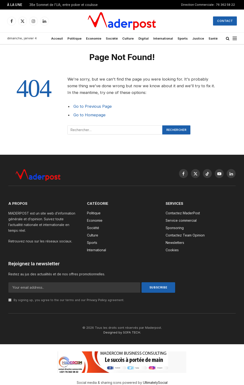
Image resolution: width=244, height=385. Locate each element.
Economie (93, 38)
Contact (225, 21)
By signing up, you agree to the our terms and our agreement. (66, 300)
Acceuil (57, 38)
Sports (183, 38)
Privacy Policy (97, 300)
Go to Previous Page (92, 106)
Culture (128, 38)
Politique (74, 38)
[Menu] (235, 38)
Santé (213, 38)
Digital (143, 38)
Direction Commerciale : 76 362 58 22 (208, 4)
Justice (198, 38)
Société (112, 38)
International (163, 38)
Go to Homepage (89, 115)
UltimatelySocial (155, 382)
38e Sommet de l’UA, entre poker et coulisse (63, 5)
